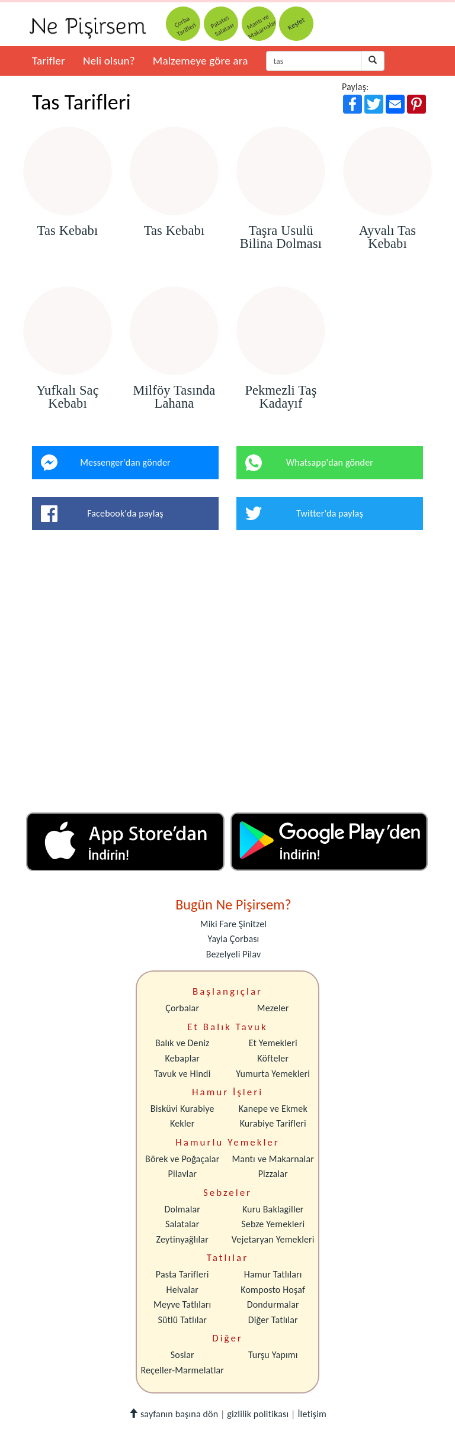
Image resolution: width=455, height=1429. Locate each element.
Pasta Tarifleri (182, 1274)
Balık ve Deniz (182, 1043)
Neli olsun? (109, 60)
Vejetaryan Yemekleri (273, 1239)
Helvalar (182, 1289)
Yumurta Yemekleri (273, 1073)
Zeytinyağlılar (182, 1239)
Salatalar (182, 1224)
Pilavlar (182, 1173)
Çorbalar (182, 1008)
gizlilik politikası (258, 1414)
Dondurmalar (273, 1304)
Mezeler (273, 1008)
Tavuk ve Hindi (182, 1073)
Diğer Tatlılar (273, 1319)
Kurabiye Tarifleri (273, 1123)
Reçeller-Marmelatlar (182, 1370)
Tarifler (48, 60)
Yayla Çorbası (233, 938)
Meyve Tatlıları (182, 1304)
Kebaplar (182, 1058)
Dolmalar (182, 1209)
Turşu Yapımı (273, 1354)
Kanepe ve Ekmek (273, 1108)
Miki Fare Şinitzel (233, 924)
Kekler (182, 1123)
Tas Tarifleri (81, 102)
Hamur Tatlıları (273, 1274)
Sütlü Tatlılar (182, 1319)
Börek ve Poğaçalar (182, 1159)
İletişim (311, 1414)
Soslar (182, 1354)
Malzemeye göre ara (200, 60)
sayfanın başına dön (173, 1414)
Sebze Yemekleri (273, 1224)
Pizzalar (273, 1173)
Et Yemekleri (273, 1043)
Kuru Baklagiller (273, 1209)
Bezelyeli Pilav (233, 954)
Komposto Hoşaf (273, 1289)
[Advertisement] (227, 676)
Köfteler (273, 1058)
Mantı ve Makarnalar (273, 1159)
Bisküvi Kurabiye (182, 1108)
